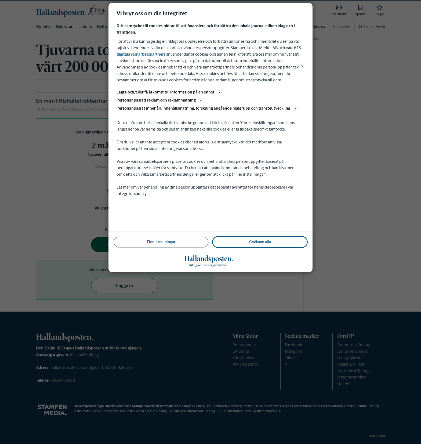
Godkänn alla (260, 242)
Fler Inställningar (161, 242)
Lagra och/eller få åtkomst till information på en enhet (169, 92)
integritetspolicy (132, 193)
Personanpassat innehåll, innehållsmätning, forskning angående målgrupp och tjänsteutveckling (207, 108)
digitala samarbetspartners (141, 54)
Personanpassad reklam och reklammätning (160, 100)
